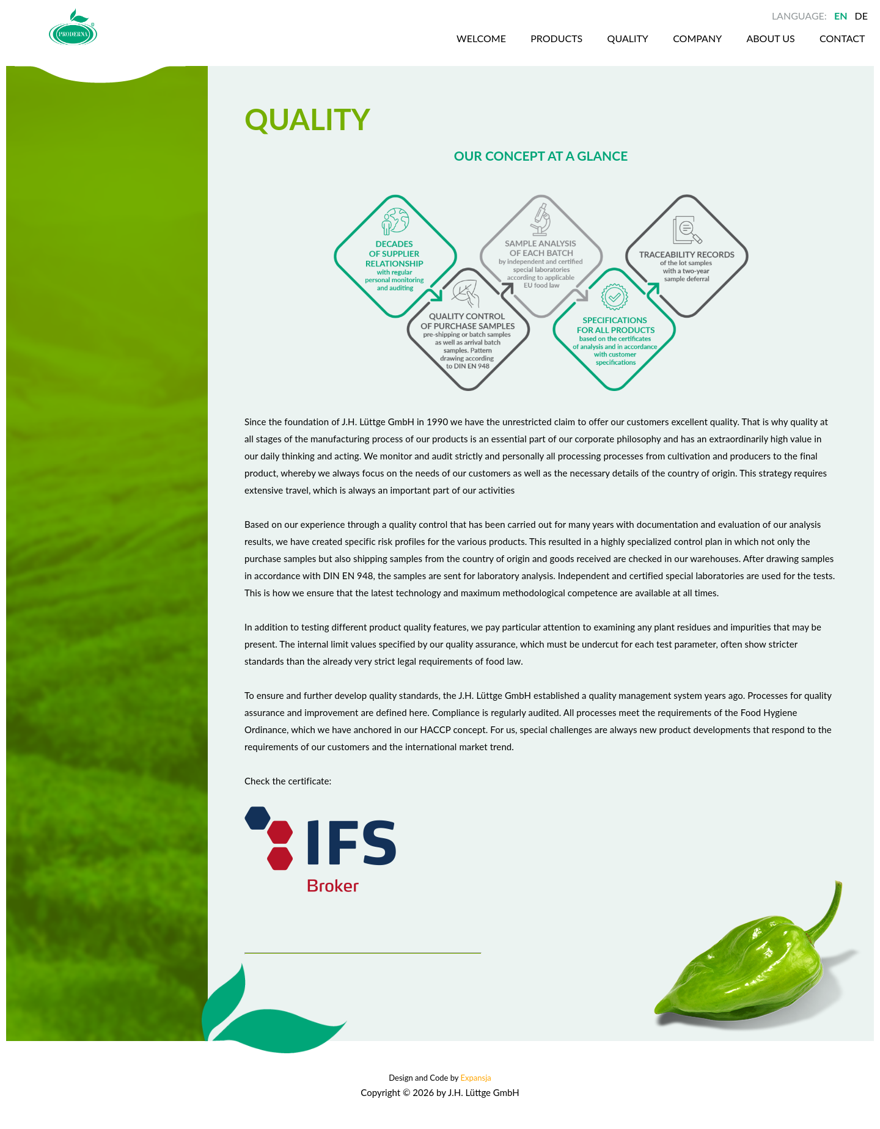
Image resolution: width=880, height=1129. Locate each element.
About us (732, 48)
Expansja (476, 1078)
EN (841, 15)
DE (861, 15)
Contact (806, 48)
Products (511, 48)
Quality (584, 48)
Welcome (433, 48)
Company (656, 48)
